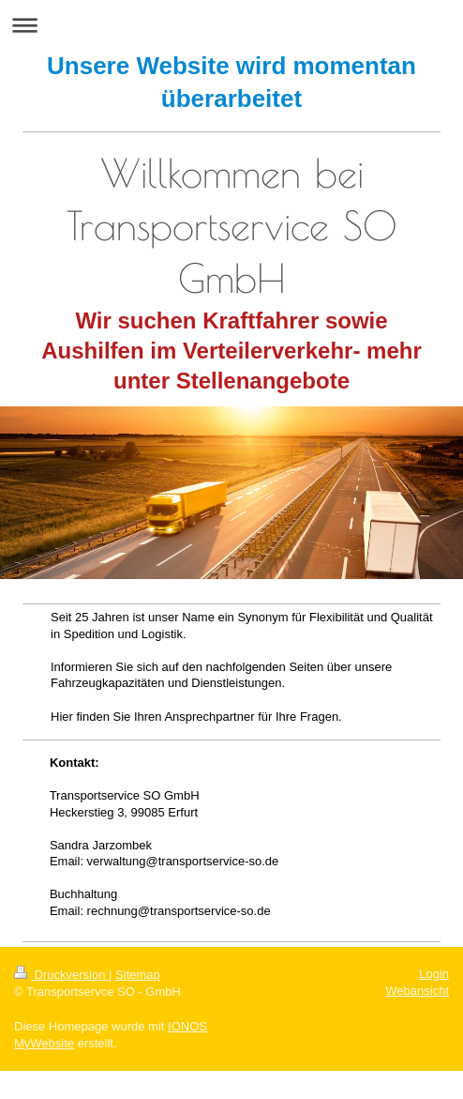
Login (434, 974)
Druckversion (61, 975)
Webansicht (417, 991)
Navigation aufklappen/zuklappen (231, 25)
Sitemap (137, 975)
